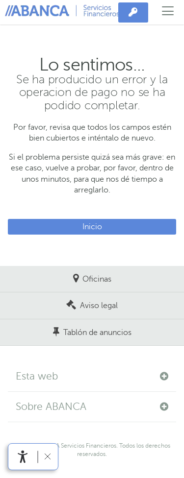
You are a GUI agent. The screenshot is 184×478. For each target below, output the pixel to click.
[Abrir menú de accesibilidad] (22, 457)
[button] (92, 376)
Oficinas (96, 279)
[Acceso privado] (133, 12)
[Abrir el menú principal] (168, 12)
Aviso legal (99, 305)
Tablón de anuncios (97, 332)
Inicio (92, 226)
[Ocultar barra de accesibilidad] (47, 457)
